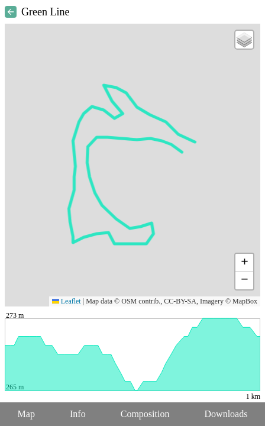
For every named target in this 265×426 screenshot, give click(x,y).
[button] (244, 40)
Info (78, 414)
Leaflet (66, 301)
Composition (145, 414)
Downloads (226, 414)
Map (26, 414)
